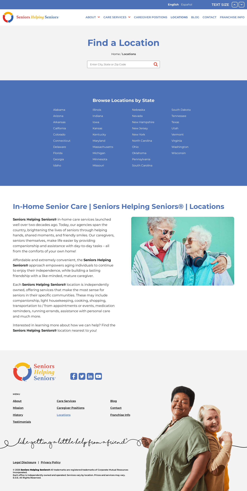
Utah (175, 128)
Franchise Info (232, 17)
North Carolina (142, 140)
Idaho (57, 165)
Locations (179, 17)
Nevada (137, 116)
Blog (195, 17)
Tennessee (179, 116)
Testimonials (22, 421)
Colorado (59, 134)
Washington (180, 147)
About (91, 17)
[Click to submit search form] (155, 64)
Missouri (98, 165)
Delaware (59, 147)
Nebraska (138, 109)
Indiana (98, 116)
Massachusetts (103, 147)
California (59, 128)
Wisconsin (179, 153)
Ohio (135, 147)
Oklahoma (139, 153)
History (18, 415)
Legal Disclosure (24, 462)
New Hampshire (143, 122)
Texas (175, 122)
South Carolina (142, 165)
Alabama (59, 109)
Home (115, 54)
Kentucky (99, 134)
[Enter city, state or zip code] (123, 64)
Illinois (97, 109)
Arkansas (59, 122)
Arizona (58, 116)
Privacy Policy (51, 462)
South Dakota (181, 109)
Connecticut (61, 140)
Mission (18, 408)
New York (138, 134)
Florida (57, 153)
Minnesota (100, 159)
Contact (209, 17)
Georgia (58, 159)
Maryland (99, 140)
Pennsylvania (141, 159)
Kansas (97, 128)
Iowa (96, 122)
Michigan (99, 153)
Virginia (177, 140)
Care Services (114, 17)
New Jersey (140, 128)
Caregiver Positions (150, 17)
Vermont (178, 134)
